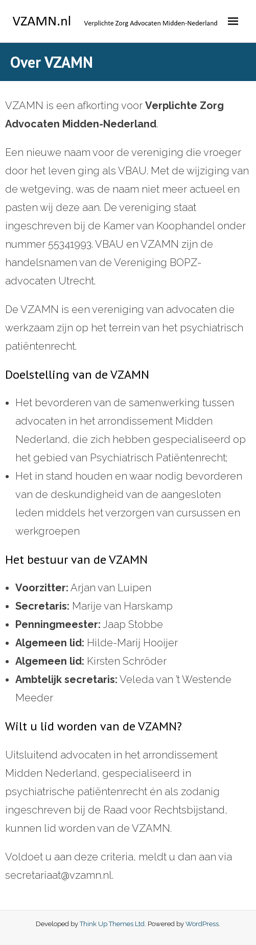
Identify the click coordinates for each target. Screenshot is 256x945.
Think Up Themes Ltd (112, 924)
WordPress (202, 924)
